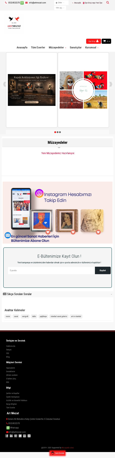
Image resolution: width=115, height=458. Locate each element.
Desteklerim (10, 371)
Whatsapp (12, 427)
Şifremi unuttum (12, 375)
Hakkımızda (10, 346)
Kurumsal (91, 47)
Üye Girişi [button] (93, 41)
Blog (8, 357)
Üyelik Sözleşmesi (12, 397)
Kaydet (103, 270)
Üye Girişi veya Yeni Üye (92, 3)
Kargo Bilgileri (11, 404)
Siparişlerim (10, 368)
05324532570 (14, 2)
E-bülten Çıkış (11, 379)
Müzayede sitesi (68, 448)
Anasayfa (76, 3)
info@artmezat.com (35, 2)
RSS (7, 382)
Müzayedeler (57, 47)
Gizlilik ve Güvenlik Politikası (16, 400)
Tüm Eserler (38, 47)
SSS (7, 353)
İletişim (8, 350)
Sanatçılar (76, 47)
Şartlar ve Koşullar (12, 393)
